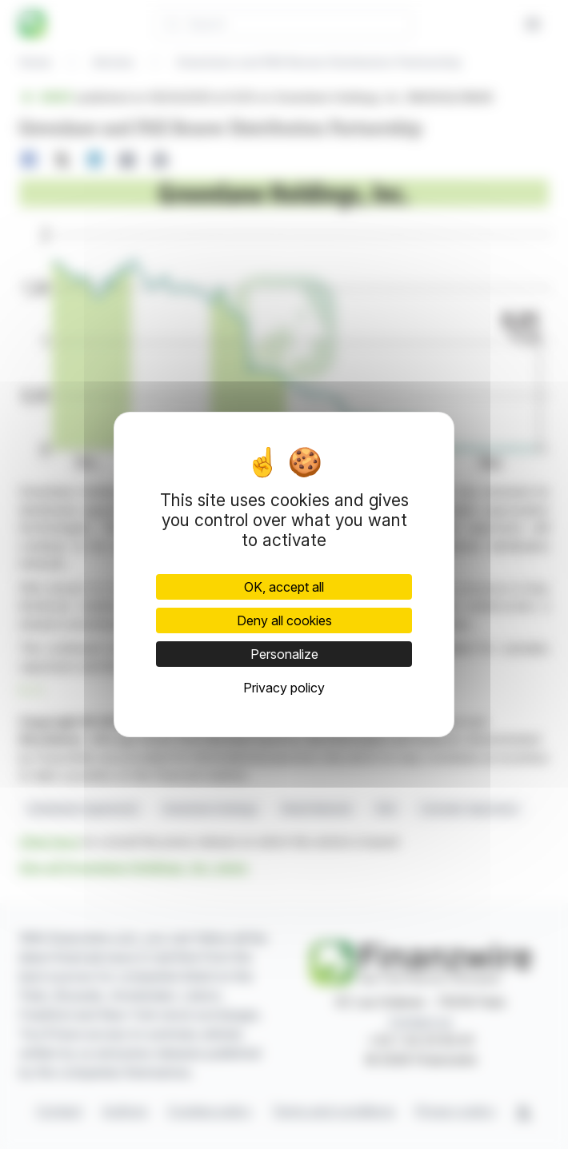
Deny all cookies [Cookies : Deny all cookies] (284, 620)
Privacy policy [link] (284, 688)
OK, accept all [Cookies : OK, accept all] (284, 587)
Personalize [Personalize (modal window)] (284, 654)
